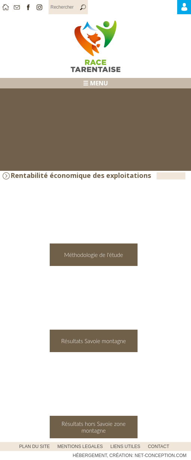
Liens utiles (125, 446)
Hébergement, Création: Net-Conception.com (130, 455)
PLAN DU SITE (34, 446)
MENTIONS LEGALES (80, 446)
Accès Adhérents (190, 9)
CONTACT (158, 446)
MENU (99, 83)
